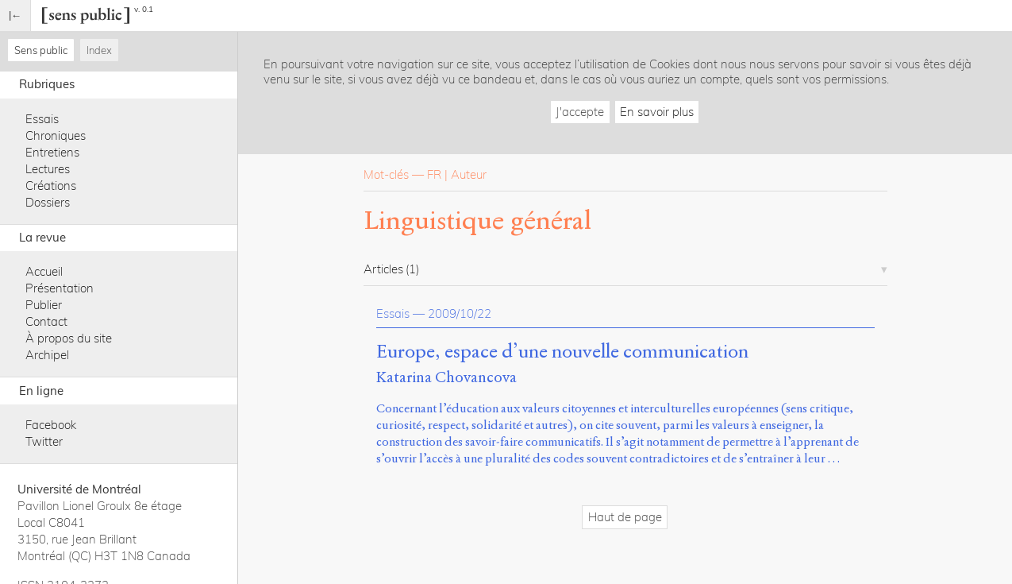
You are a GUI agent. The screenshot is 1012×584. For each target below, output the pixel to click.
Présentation (59, 288)
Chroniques (55, 135)
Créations (50, 185)
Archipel (47, 354)
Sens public (40, 50)
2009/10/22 (459, 313)
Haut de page (625, 516)
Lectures (47, 168)
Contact (46, 321)
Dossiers (47, 202)
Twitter (44, 441)
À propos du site (68, 338)
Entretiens (52, 152)
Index (99, 50)
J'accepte (580, 111)
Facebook (50, 424)
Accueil (44, 271)
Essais (42, 118)
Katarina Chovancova (446, 377)
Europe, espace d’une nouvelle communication (562, 352)
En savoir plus (657, 111)
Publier (43, 304)
